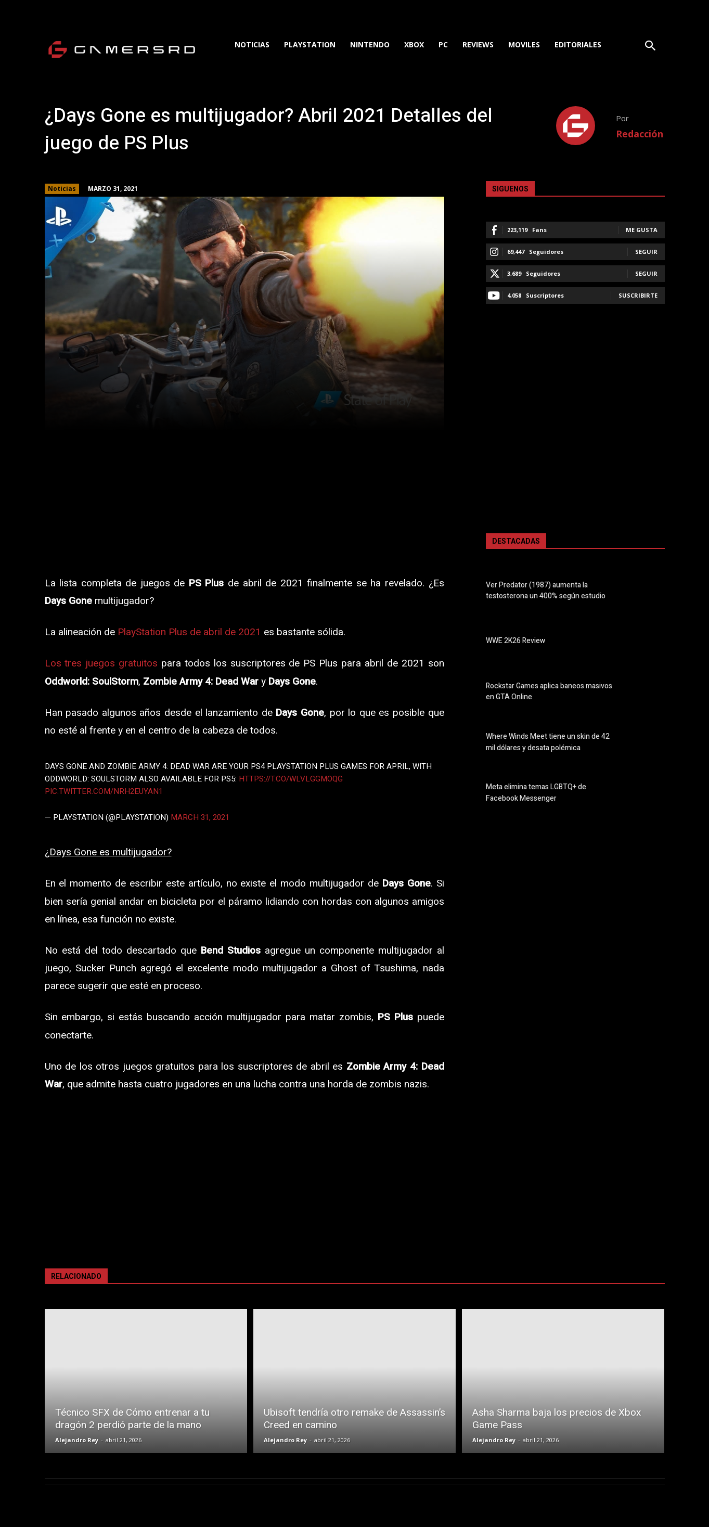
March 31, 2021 (200, 817)
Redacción (639, 133)
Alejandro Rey (76, 1440)
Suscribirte (638, 295)
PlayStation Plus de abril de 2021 (189, 632)
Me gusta (642, 230)
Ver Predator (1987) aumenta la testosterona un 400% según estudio (545, 590)
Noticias (62, 189)
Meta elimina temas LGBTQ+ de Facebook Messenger (536, 793)
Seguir (646, 251)
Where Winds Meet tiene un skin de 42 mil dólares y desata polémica (548, 742)
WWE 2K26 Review (515, 641)
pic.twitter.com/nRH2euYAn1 (104, 791)
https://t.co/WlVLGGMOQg (291, 779)
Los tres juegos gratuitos (101, 663)
